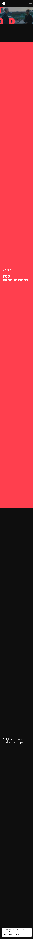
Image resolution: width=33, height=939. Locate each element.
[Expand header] (30, 3)
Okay (5, 934)
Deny (10, 934)
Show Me (16, 934)
